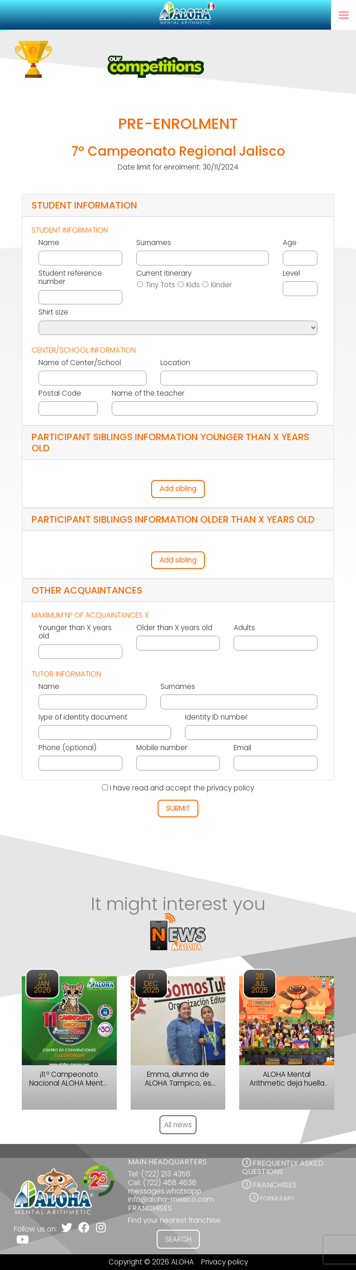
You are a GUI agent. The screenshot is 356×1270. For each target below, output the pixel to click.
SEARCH (178, 1239)
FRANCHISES (275, 1185)
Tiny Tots (160, 285)
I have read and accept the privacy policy (182, 788)
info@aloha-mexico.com (171, 1199)
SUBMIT (178, 808)
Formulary (277, 1198)
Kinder (221, 285)
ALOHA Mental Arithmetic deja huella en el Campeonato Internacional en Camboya (286, 1078)
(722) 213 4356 (166, 1174)
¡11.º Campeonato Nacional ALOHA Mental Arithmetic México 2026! (69, 1078)
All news (178, 1125)
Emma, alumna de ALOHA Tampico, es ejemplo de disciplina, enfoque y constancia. (177, 1078)
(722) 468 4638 (170, 1183)
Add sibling (178, 488)
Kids (193, 285)
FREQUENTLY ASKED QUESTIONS (283, 1167)
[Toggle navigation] (343, 15)
